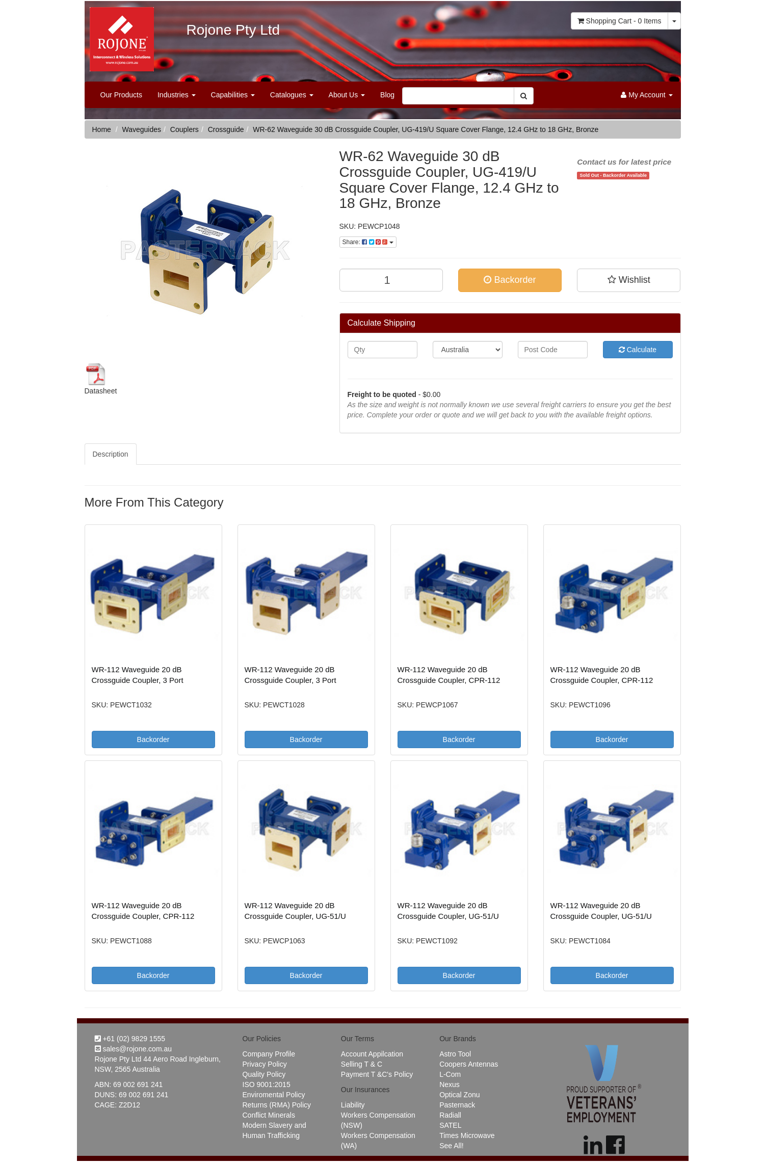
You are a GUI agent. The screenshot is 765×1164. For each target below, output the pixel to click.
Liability (353, 1105)
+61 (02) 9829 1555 (130, 1039)
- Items (619, 21)
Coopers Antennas (468, 1064)
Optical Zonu (459, 1095)
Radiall (450, 1115)
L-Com (450, 1074)
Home (101, 129)
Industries (176, 95)
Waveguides (142, 129)
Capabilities (233, 95)
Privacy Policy (265, 1064)
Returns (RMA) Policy (277, 1105)
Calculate (637, 350)
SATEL (450, 1125)
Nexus (449, 1084)
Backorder (510, 280)
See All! (451, 1146)
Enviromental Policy (274, 1095)
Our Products (121, 95)
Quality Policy (264, 1074)
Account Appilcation (372, 1054)
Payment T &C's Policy (377, 1074)
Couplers (184, 129)
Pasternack (457, 1105)
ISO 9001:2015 (267, 1084)
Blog (387, 95)
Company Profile (269, 1054)
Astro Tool (455, 1054)
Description (110, 454)
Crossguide (226, 129)
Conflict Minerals (269, 1115)
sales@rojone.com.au (133, 1049)
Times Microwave (466, 1135)
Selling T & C (361, 1064)
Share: (367, 242)
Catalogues (291, 95)
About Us (347, 95)
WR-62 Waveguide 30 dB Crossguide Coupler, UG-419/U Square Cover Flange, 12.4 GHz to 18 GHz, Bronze (425, 129)
